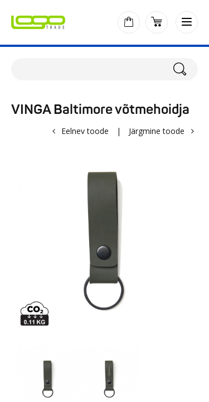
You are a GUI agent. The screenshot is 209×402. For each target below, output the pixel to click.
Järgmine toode (156, 131)
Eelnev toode (85, 131)
